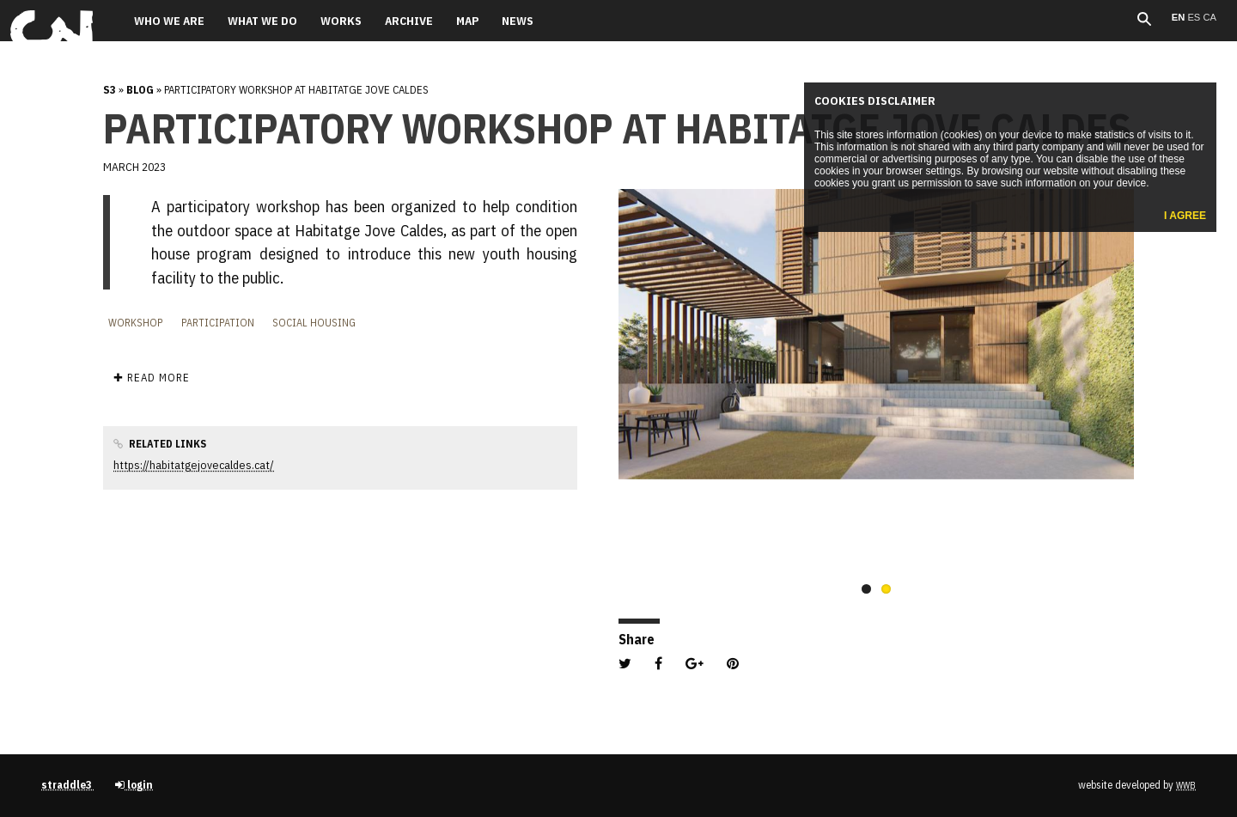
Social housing (314, 322)
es (1195, 17)
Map (467, 20)
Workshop (135, 322)
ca (1209, 17)
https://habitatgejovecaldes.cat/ (193, 465)
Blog (140, 89)
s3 (109, 89)
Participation (217, 322)
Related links (159, 443)
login (134, 784)
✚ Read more (151, 377)
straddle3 (67, 784)
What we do (262, 20)
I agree (1185, 216)
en (1180, 17)
